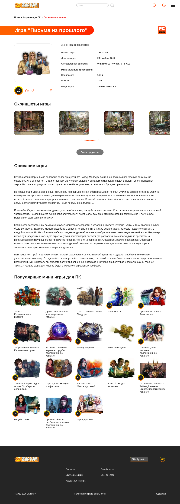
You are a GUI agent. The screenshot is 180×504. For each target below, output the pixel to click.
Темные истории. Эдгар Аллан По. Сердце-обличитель (27, 373)
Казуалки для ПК (31, 17)
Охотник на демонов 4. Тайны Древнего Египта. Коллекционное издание (153, 374)
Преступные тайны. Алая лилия (153, 300)
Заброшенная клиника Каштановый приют (27, 336)
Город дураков (90, 406)
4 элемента (121, 298)
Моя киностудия (121, 334)
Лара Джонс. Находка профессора (59, 372)
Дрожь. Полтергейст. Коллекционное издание (59, 301)
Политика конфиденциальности (89, 493)
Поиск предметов (79, 46)
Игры (17, 17)
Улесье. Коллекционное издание (27, 301)
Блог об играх (107, 474)
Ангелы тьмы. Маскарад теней (90, 372)
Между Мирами (90, 334)
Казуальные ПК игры (76, 480)
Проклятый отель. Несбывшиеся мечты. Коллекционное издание (59, 410)
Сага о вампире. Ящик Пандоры (90, 300)
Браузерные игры (74, 474)
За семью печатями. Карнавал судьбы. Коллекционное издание (59, 339)
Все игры (70, 468)
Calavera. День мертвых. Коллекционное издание (153, 339)
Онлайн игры (107, 468)
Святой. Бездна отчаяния (121, 372)
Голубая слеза (27, 406)
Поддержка (160, 493)
